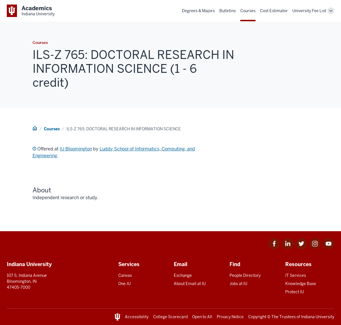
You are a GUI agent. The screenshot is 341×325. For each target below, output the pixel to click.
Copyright (257, 316)
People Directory (245, 275)
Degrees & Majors (198, 10)
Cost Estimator (274, 10)
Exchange (183, 275)
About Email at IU (190, 283)
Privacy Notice (230, 316)
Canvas (125, 275)
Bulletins (227, 10)
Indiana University (317, 316)
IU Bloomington (76, 149)
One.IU (124, 283)
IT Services (295, 275)
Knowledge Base (300, 283)
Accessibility (137, 316)
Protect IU (294, 291)
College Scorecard (170, 316)
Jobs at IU (238, 283)
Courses (248, 10)
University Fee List (309, 10)
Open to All (202, 316)
